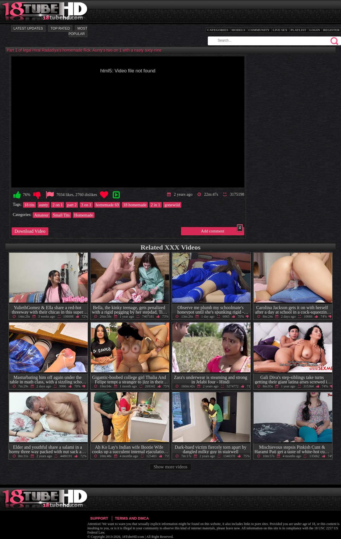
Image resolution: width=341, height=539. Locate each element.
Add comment (222, 230)
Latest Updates (28, 28)
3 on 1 (86, 205)
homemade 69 (107, 205)
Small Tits (61, 215)
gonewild (172, 205)
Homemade (83, 215)
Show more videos (170, 466)
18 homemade (134, 205)
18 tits (29, 205)
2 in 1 (155, 205)
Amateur (41, 215)
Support (99, 518)
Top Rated (60, 28)
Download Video (30, 231)
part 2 (72, 205)
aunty (43, 205)
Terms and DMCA (132, 518)
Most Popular (78, 31)
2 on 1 (57, 205)
